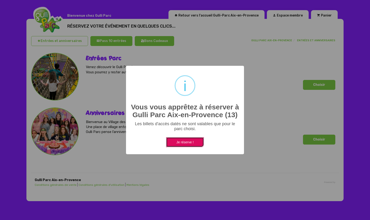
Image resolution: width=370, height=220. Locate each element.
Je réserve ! (184, 142)
